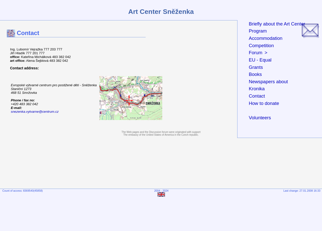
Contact (257, 96)
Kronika (257, 88)
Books (255, 74)
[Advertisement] (162, 212)
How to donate (264, 103)
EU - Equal (260, 60)
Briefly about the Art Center (277, 23)
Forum (255, 52)
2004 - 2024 (161, 190)
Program (258, 31)
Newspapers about (268, 81)
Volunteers (260, 117)
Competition (261, 45)
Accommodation (266, 38)
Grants (256, 67)
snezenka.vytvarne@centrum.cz (35, 111)
